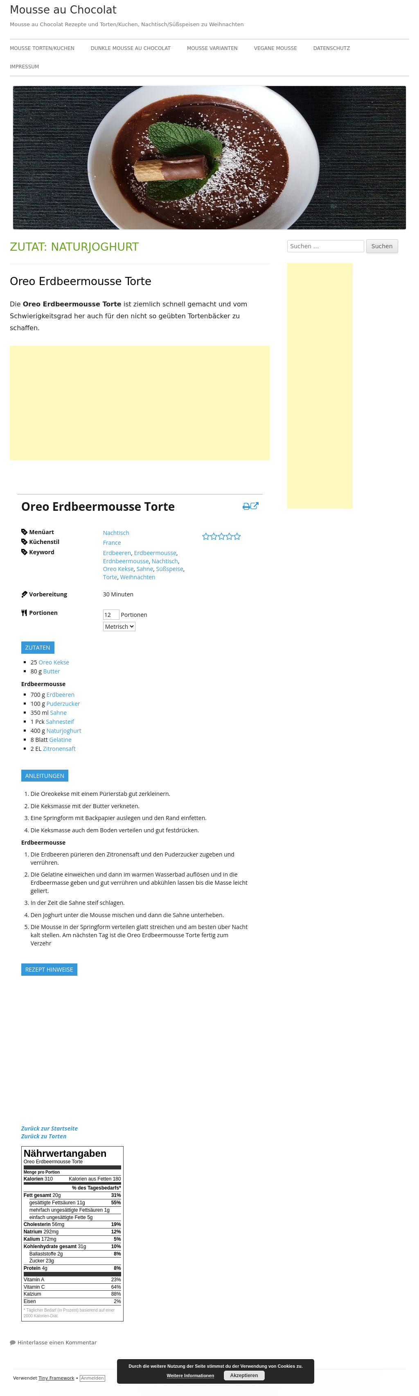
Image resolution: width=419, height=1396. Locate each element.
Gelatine (60, 739)
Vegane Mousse (275, 48)
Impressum (24, 67)
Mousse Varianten (212, 48)
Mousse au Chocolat (63, 10)
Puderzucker (63, 703)
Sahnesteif (60, 721)
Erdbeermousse (155, 553)
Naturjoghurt (64, 730)
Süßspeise (169, 569)
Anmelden (92, 1378)
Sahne (145, 569)
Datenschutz (331, 48)
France (112, 542)
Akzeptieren (244, 1375)
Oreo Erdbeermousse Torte (80, 281)
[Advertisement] (140, 403)
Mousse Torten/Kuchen (42, 48)
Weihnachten (137, 577)
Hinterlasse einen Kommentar (57, 1342)
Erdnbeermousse (126, 561)
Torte (110, 577)
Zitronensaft (59, 748)
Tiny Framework (56, 1378)
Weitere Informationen (190, 1375)
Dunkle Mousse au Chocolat (131, 48)
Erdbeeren (117, 553)
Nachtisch (116, 533)
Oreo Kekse (118, 569)
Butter (51, 671)
